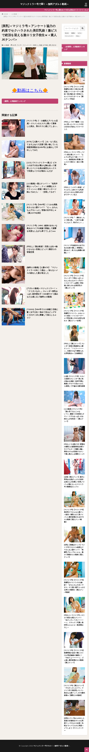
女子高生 (45, 45)
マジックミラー (28, 45)
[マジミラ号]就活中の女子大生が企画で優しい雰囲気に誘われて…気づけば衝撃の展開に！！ (74, 249)
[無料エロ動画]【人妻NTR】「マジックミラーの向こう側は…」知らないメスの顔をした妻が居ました (42, 270)
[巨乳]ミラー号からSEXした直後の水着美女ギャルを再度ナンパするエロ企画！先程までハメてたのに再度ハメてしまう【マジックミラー (74, 724)
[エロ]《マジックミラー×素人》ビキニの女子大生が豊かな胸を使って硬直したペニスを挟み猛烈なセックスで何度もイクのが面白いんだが (42, 166)
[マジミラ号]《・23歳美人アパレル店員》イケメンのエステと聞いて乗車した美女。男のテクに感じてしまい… (42, 123)
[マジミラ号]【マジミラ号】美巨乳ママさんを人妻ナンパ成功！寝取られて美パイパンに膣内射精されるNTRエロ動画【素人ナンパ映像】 (74, 516)
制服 (40, 45)
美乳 (50, 45)
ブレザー (19, 45)
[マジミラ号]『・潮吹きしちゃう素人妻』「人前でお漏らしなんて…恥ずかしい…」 (74, 220)
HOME (6, 14)
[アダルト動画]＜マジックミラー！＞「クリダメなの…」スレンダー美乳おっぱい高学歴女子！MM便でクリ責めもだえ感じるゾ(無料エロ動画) (42, 292)
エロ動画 (14, 14)
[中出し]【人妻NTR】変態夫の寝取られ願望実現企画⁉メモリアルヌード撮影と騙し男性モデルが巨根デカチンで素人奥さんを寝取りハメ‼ (74, 449)
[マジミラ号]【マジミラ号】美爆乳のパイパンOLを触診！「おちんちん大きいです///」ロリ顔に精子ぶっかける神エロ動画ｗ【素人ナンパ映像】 (74, 586)
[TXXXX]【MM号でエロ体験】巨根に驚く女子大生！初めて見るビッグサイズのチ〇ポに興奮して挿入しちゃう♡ (42, 313)
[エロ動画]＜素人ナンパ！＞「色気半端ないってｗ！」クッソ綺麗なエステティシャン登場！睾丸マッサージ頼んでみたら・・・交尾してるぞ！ (42, 187)
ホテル (79, 33)
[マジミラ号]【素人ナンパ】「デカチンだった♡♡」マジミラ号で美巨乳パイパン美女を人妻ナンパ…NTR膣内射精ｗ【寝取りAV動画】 (74, 690)
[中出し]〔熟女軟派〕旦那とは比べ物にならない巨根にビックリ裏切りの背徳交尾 (42, 249)
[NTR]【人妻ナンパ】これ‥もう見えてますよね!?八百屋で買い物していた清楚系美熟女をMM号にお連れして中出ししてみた (42, 145)
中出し (78, 36)
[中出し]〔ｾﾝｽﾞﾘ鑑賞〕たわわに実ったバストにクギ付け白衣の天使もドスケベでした (74, 125)
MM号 (14, 45)
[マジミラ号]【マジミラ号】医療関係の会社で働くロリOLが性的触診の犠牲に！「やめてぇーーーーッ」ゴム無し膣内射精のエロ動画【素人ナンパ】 (74, 656)
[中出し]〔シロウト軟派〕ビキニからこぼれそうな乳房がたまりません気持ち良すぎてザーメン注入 (74, 191)
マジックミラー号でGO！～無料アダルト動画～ (44, 4)
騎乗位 (73, 33)
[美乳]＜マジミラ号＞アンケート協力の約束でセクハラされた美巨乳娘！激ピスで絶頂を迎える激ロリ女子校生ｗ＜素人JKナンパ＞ (44, 16)
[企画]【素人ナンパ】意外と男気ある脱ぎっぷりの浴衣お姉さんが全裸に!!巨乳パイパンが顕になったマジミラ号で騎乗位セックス (74, 482)
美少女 (54, 45)
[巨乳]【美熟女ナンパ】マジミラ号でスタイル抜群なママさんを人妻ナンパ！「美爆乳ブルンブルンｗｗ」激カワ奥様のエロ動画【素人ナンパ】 (74, 551)
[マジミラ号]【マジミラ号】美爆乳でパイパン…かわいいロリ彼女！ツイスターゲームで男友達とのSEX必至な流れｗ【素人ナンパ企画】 (74, 316)
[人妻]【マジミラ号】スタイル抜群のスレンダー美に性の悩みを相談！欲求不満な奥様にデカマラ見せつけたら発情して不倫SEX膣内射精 (74, 381)
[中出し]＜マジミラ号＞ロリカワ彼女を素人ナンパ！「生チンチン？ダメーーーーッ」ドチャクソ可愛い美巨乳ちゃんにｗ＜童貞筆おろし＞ (74, 621)
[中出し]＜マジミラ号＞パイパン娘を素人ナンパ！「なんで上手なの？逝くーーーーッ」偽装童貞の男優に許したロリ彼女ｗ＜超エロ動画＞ (74, 158)
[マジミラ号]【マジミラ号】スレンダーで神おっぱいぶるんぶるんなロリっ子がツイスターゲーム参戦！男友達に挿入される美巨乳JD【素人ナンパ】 (74, 282)
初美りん (36, 45)
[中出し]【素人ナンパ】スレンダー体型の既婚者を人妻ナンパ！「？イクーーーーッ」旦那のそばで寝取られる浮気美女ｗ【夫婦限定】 (74, 348)
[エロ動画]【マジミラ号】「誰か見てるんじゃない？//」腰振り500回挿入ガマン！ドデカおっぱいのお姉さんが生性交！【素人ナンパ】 (74, 415)
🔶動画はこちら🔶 (30, 90)
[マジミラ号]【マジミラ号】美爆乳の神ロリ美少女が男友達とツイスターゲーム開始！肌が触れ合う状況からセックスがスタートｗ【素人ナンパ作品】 (74, 93)
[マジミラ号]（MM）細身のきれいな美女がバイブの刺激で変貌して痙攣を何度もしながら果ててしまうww (42, 228)
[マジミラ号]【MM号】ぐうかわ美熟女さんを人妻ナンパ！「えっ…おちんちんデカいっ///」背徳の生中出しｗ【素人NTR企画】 (42, 208)
